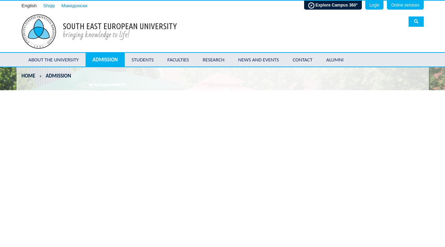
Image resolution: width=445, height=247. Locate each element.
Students (143, 60)
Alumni (335, 60)
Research (213, 60)
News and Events (258, 60)
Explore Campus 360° (333, 5)
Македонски (74, 5)
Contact (303, 60)
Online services (405, 5)
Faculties (178, 60)
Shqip (49, 5)
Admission (105, 60)
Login (374, 5)
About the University (54, 60)
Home (28, 76)
